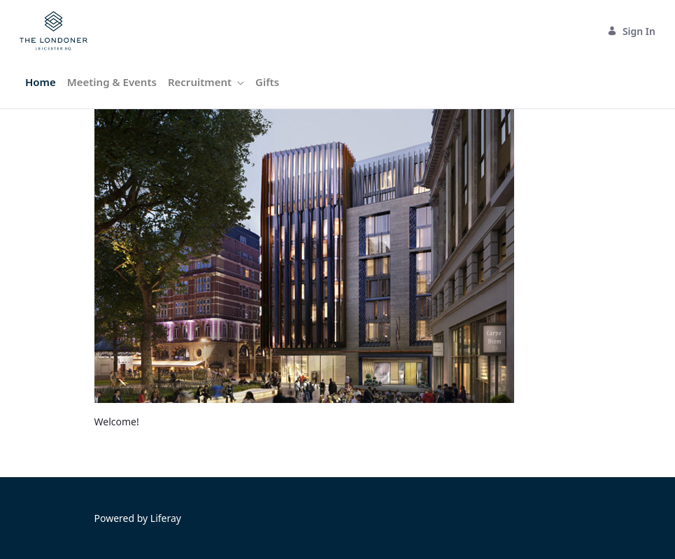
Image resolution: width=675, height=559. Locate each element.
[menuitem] (41, 82)
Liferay (165, 518)
